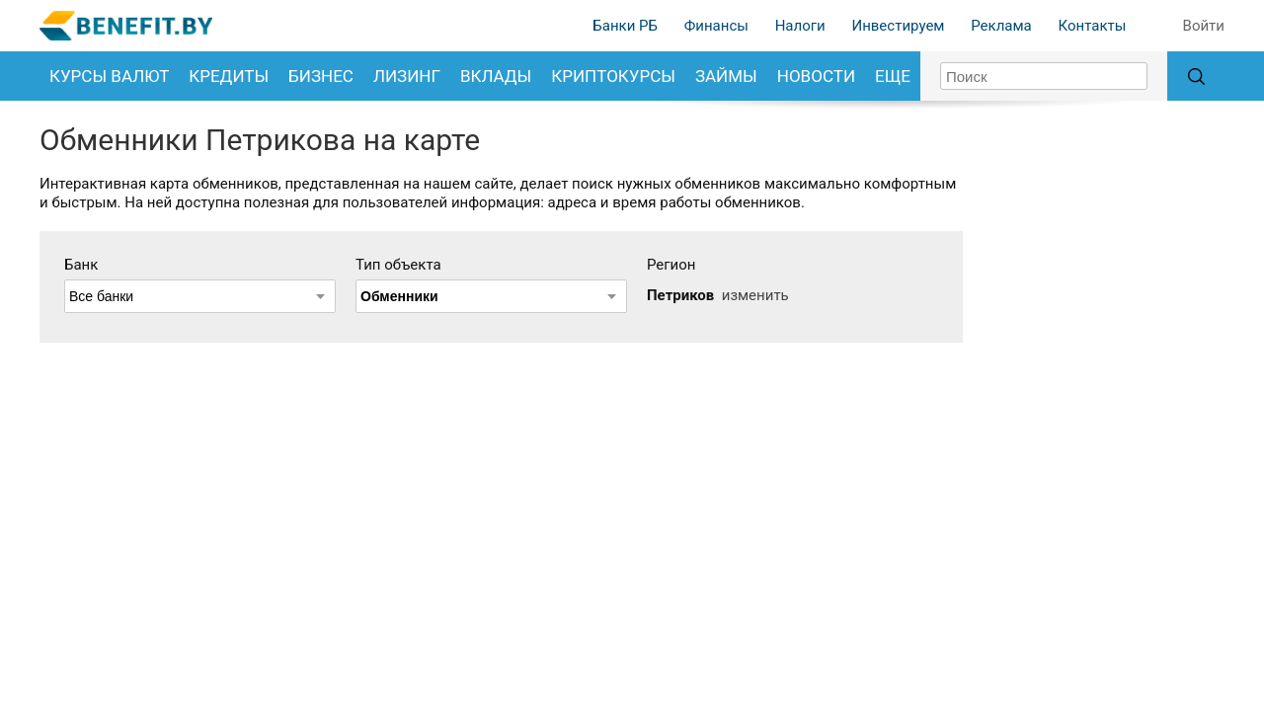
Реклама (1001, 26)
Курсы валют (109, 76)
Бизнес (321, 76)
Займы (726, 76)
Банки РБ (625, 26)
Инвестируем (897, 26)
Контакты (1092, 26)
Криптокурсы (613, 76)
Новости (816, 76)
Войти (1203, 26)
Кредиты (229, 76)
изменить (755, 295)
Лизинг (406, 76)
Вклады (495, 76)
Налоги (800, 26)
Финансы (716, 26)
